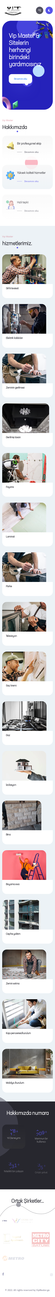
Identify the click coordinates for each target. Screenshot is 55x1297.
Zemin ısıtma (12, 983)
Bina (8, 834)
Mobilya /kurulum (15, 1083)
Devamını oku (20, 78)
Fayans (10, 487)
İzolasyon (11, 785)
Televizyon (11, 636)
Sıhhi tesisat (12, 288)
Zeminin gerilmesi (15, 387)
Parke (9, 586)
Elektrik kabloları (14, 338)
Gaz (8, 735)
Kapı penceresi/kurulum (18, 1033)
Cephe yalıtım (13, 934)
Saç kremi (11, 685)
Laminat (10, 536)
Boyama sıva (12, 884)
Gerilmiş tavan (13, 437)
